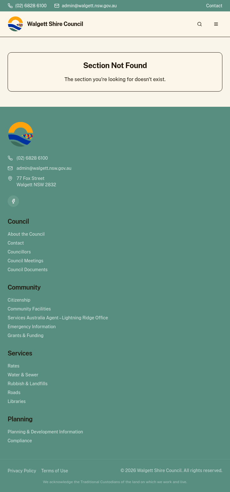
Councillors (19, 251)
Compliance (20, 440)
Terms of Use (54, 470)
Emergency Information (32, 326)
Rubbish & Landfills (28, 383)
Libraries (17, 401)
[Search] (199, 24)
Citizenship (19, 300)
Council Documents (28, 269)
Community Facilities (29, 308)
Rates (13, 365)
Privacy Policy (22, 470)
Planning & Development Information (45, 431)
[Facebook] (13, 201)
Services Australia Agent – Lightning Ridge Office (58, 317)
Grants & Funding (25, 335)
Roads (14, 392)
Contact (214, 5)
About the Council (26, 234)
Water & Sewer (23, 374)
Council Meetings (25, 260)
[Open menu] (216, 24)
